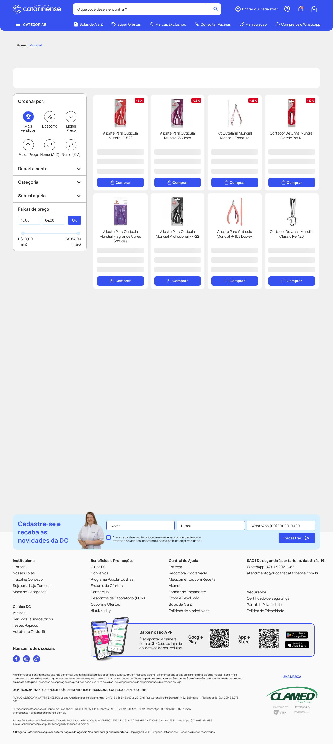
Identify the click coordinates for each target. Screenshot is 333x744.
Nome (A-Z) (49, 154)
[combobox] (147, 9)
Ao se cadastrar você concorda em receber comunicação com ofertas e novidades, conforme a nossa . (157, 539)
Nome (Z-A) (71, 154)
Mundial (36, 45)
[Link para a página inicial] (21, 45)
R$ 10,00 (25, 238)
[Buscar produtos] (215, 9)
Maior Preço (28, 154)
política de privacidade (184, 541)
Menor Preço (71, 128)
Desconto (49, 126)
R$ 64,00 (73, 238)
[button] (256, 9)
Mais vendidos (28, 128)
